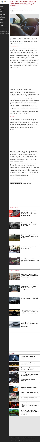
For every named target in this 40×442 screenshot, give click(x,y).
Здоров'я (2, 9)
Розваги (1, 19)
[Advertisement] (24, 78)
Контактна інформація (5, 31)
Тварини (2, 24)
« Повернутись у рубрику (16, 183)
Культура (2, 12)
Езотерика (2, 8)
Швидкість (33, 178)
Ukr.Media (20, 43)
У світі (1, 25)
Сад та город (2, 20)
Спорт (1, 22)
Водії (21, 178)
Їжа (1, 11)
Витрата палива (26, 178)
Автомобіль (16, 178)
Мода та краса (3, 14)
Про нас (2, 30)
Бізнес (1, 6)
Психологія (2, 17)
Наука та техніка (3, 16)
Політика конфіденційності (5, 33)
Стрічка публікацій (27, 183)
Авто (1, 4)
